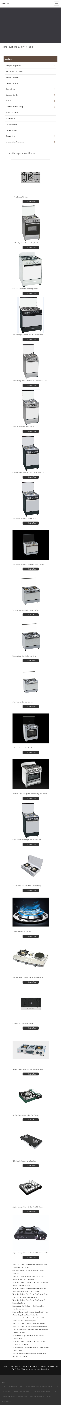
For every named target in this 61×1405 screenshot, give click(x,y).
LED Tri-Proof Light (10, 1386)
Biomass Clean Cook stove (15, 142)
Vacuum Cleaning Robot (42, 1391)
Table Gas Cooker (12, 112)
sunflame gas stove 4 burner (21, 47)
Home (4, 47)
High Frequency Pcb (37, 1396)
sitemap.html (45, 1369)
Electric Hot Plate (12, 130)
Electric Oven (10, 136)
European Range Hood (13, 66)
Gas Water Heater (12, 124)
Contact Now (31, 202)
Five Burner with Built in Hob (33, 1330)
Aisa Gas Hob (10, 118)
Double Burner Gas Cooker (35, 1282)
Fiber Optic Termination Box (29, 1386)
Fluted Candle (47, 1386)
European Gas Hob (12, 95)
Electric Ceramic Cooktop (14, 107)
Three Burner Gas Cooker (34, 1294)
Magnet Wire (22, 1396)
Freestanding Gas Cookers (14, 71)
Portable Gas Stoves (12, 83)
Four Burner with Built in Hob (33, 1276)
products (8, 59)
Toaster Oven (10, 89)
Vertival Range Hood (13, 77)
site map (36, 1369)
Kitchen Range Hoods (36, 1312)
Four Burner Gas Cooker (34, 1265)
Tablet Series (10, 101)
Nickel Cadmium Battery (22, 1391)
